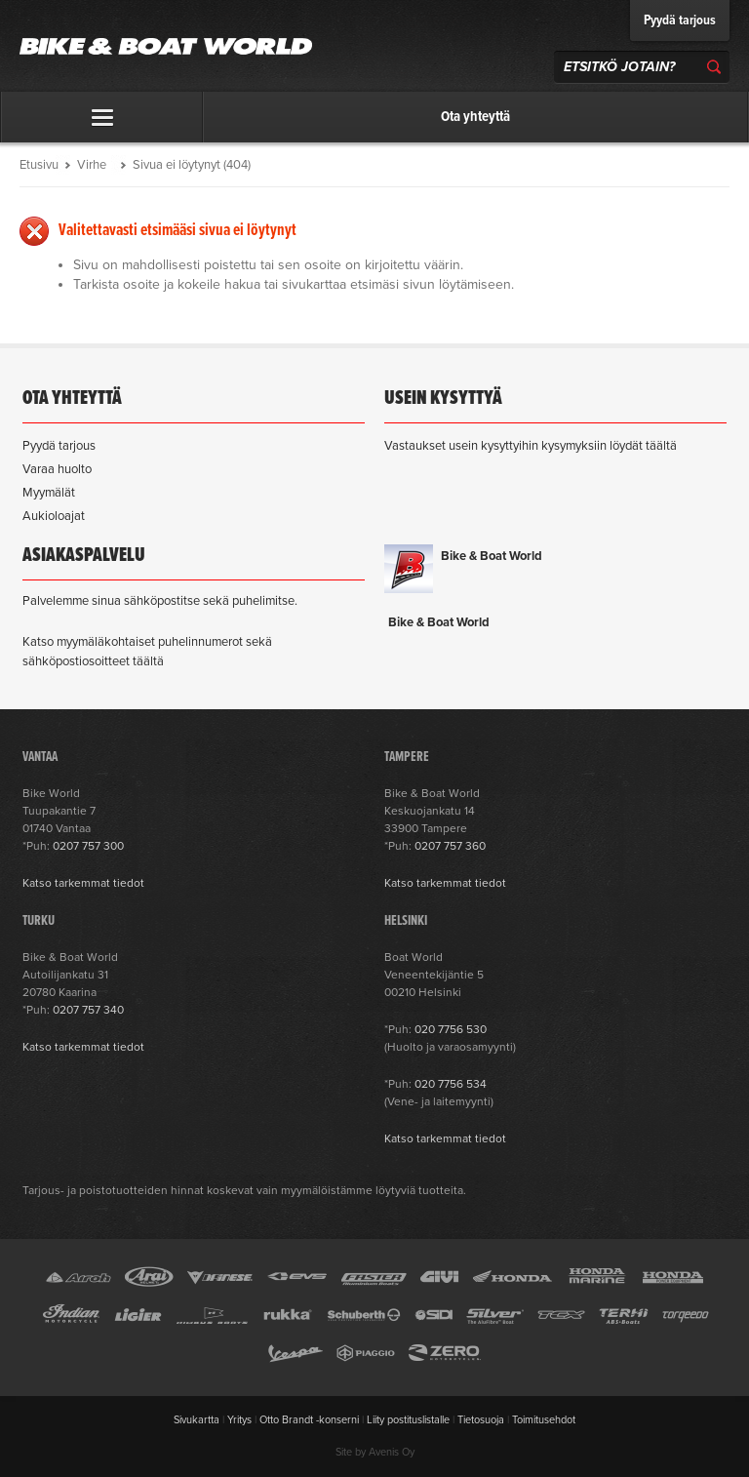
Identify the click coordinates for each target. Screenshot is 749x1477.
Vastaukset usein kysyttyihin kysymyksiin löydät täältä (530, 446)
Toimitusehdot (543, 1420)
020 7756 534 (450, 1084)
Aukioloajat (53, 516)
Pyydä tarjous (680, 20)
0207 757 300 (88, 846)
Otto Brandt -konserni (309, 1420)
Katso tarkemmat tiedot (83, 883)
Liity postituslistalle (408, 1420)
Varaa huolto (57, 469)
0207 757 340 (88, 1010)
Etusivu (39, 165)
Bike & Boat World (491, 556)
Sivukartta (196, 1420)
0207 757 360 (450, 846)
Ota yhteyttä (475, 117)
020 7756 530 (450, 1029)
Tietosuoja (480, 1420)
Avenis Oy (391, 1452)
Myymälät (48, 492)
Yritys (239, 1420)
